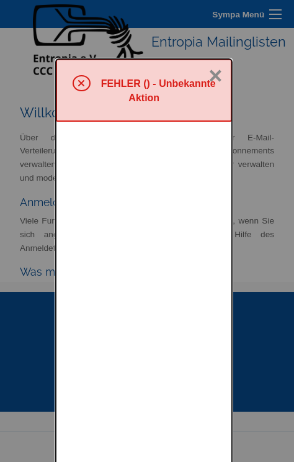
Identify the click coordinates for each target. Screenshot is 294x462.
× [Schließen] (215, 17)
